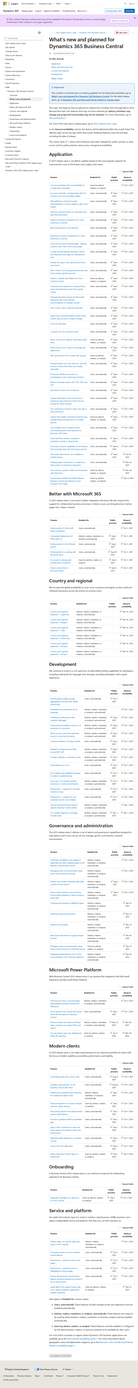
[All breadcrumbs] (51, 32)
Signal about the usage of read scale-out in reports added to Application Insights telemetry (65, 1290)
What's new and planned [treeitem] (20, 99)
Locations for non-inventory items (64, 331)
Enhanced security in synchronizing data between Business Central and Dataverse (65, 1003)
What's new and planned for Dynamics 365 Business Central (80, 96)
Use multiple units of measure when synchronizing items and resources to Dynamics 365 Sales (65, 430)
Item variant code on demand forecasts (66, 308)
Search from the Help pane (61, 1146)
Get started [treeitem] (10, 47)
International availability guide (81, 1338)
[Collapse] (39, 32)
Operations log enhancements (62, 914)
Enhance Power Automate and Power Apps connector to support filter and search (65, 1025)
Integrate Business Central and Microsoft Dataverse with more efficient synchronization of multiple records (67, 300)
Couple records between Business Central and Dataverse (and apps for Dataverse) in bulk (67, 254)
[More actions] (132, 32)
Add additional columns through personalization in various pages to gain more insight (69, 204)
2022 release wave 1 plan (105, 123)
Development (56, 74)
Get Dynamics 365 (114, 11)
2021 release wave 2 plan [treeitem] (15, 43)
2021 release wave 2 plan (66, 32)
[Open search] (125, 3)
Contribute (48, 1376)
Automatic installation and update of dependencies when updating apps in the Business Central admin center (67, 863)
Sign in (132, 3)
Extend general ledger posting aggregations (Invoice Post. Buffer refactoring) (64, 701)
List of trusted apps (58, 323)
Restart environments (59, 924)
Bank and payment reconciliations (64, 227)
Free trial (129, 11)
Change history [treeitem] (11, 51)
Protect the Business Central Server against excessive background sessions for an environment (66, 1279)
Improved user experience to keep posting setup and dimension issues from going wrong (67, 289)
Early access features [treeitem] (13, 55)
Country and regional (60, 70)
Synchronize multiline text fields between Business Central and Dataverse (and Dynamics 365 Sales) (67, 481)
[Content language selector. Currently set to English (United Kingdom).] (16, 1369)
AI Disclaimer (8, 1376)
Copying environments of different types (67, 903)
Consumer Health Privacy (77, 1376)
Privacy (59, 1376)
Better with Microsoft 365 (62, 67)
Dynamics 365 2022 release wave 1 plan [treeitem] (21, 170)
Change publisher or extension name (65, 757)
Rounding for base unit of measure (64, 390)
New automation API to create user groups (68, 355)
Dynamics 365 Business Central (92, 32)
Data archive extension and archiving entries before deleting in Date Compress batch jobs (67, 895)
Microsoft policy (56, 118)
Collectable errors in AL (60, 765)
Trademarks (111, 1376)
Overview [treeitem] (13, 95)
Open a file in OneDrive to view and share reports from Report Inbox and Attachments (65, 1130)
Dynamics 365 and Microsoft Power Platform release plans (91, 99)
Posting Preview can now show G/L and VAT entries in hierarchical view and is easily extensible (68, 366)
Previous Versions (24, 1376)
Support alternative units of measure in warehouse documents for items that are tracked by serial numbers (67, 401)
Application (56, 63)
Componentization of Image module (65, 741)
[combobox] (23, 38)
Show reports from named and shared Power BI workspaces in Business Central (66, 1014)
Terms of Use (98, 1376)
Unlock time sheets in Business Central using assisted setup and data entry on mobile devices (68, 420)
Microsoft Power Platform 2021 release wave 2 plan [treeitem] (23, 165)
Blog (37, 1376)
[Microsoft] (5, 3)
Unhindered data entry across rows (64, 1076)
